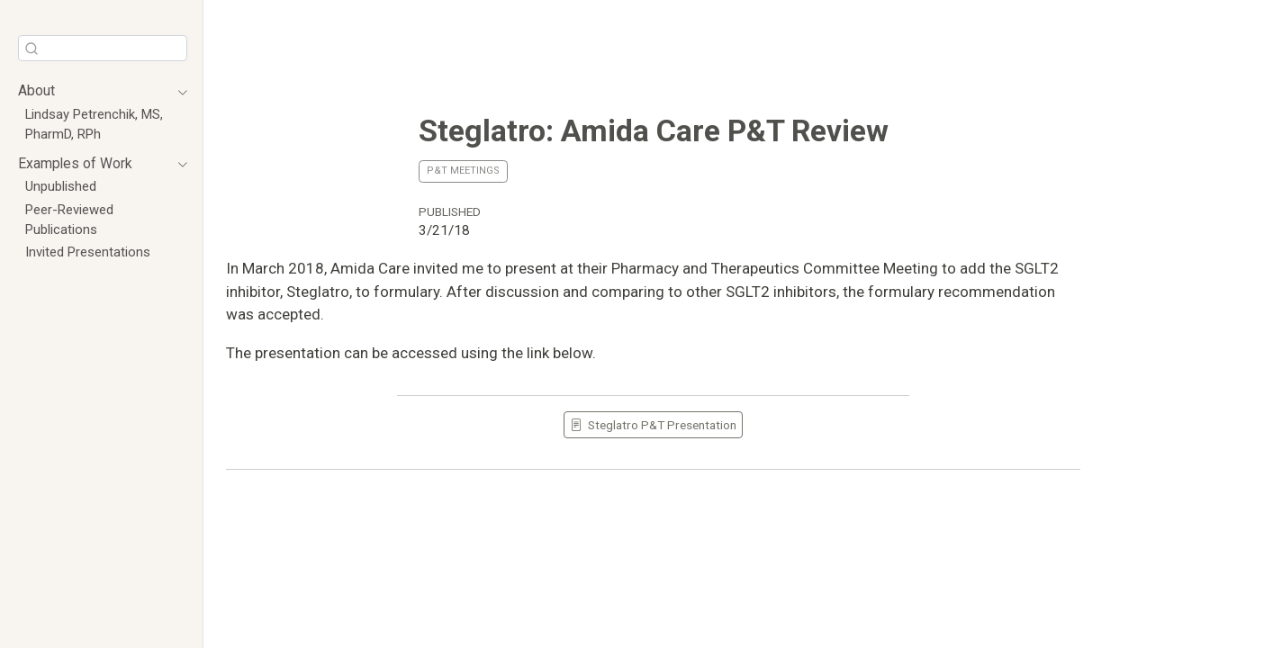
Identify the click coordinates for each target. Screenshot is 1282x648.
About (36, 90)
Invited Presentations (87, 252)
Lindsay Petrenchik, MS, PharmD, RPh (94, 124)
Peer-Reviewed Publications (69, 220)
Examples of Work (75, 163)
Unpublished (60, 186)
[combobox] (102, 48)
